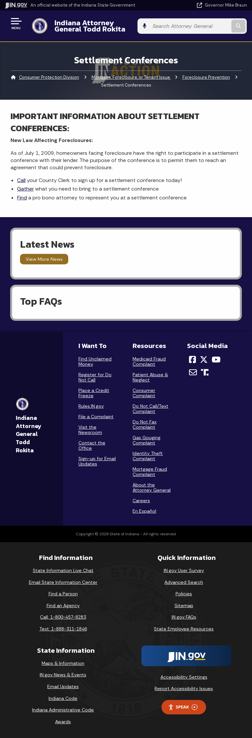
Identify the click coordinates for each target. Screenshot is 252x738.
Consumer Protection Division (49, 77)
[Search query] (212, 26)
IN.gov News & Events (63, 675)
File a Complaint (96, 417)
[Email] (193, 372)
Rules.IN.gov (91, 406)
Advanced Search (183, 582)
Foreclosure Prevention (206, 77)
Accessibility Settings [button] (183, 677)
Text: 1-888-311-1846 (63, 629)
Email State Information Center (63, 582)
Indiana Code (63, 698)
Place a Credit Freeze (93, 393)
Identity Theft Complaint (148, 455)
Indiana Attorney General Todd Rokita (106, 25)
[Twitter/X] (204, 359)
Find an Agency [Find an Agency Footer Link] (63, 605)
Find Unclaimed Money (95, 361)
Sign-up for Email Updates (97, 461)
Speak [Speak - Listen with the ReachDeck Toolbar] (183, 707)
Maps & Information (63, 663)
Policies (184, 594)
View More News (44, 259)
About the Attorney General (152, 487)
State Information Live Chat (63, 570)
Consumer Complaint (144, 393)
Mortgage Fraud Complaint (150, 471)
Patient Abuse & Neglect (150, 377)
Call (21, 180)
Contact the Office (91, 445)
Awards (63, 722)
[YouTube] (216, 359)
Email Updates (63, 686)
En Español (144, 511)
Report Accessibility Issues (184, 688)
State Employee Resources (184, 629)
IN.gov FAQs (184, 617)
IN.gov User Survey (184, 570)
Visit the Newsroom (90, 429)
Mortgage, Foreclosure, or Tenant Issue (131, 77)
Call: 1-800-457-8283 (63, 617)
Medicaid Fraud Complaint (149, 361)
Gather (25, 188)
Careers (141, 500)
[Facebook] (192, 359)
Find (22, 197)
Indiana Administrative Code (63, 710)
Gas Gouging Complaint (146, 440)
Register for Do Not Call (95, 377)
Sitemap (184, 605)
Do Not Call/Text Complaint (150, 408)
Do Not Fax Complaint (145, 424)
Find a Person (63, 594)
